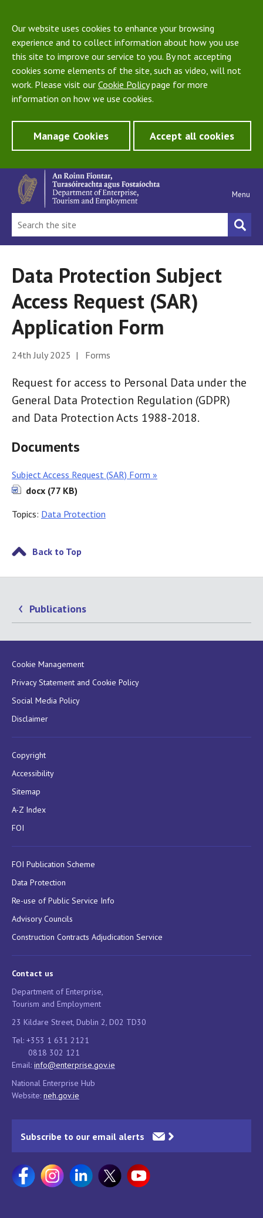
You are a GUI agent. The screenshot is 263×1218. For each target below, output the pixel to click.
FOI (18, 828)
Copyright (29, 755)
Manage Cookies (71, 136)
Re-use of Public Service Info (63, 900)
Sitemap (26, 791)
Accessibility (33, 773)
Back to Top (57, 551)
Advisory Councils (42, 919)
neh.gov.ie (61, 1095)
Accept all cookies (192, 136)
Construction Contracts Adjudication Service (87, 937)
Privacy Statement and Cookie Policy (75, 682)
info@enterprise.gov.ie (74, 1065)
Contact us (32, 973)
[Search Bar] (120, 224)
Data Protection (73, 514)
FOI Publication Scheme (53, 864)
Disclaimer (30, 718)
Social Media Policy (46, 700)
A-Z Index (29, 809)
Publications (57, 608)
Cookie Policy (123, 84)
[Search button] (239, 224)
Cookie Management (48, 664)
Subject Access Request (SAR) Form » (84, 475)
